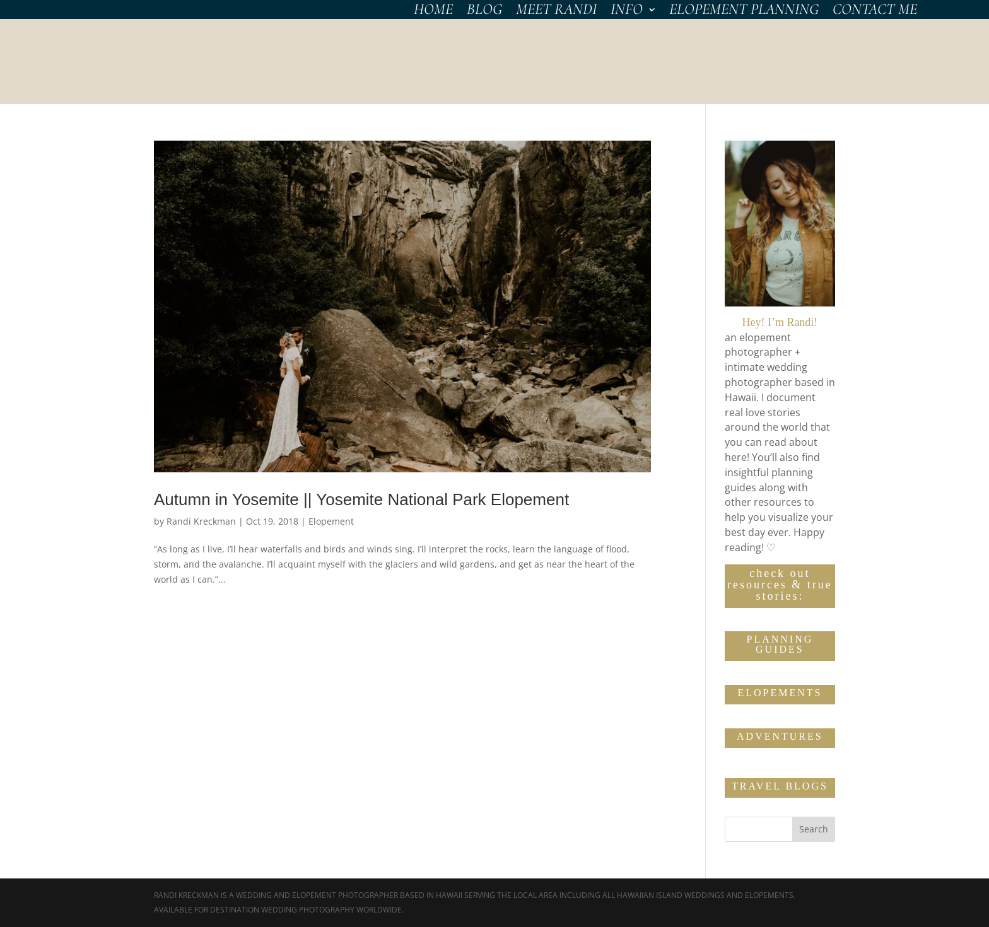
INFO (627, 11)
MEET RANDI (556, 11)
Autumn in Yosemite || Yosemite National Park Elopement (361, 499)
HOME (433, 11)
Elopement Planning (744, 11)
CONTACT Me (875, 11)
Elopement (331, 521)
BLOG (484, 11)
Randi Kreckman (201, 521)
